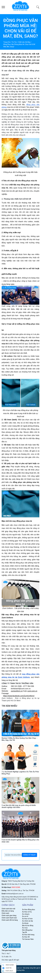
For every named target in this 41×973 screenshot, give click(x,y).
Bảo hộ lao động (27, 925)
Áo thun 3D (26, 937)
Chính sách (5, 913)
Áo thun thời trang (28, 934)
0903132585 (16, 887)
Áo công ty (25, 914)
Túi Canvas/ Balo (28, 939)
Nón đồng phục (27, 930)
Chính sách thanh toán (9, 918)
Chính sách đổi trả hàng (10, 920)
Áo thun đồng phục (28, 909)
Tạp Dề (24, 932)
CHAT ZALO (7, 971)
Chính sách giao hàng (9, 915)
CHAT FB (6, 968)
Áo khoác (25, 923)
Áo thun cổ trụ (27, 912)
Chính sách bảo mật (8, 909)
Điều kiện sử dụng (8, 911)
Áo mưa (25, 928)
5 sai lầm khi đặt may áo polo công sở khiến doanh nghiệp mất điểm (19, 806)
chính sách (8, 905)
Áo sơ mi (25, 916)
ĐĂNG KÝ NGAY (29, 855)
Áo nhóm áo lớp (27, 921)
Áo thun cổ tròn (27, 919)
